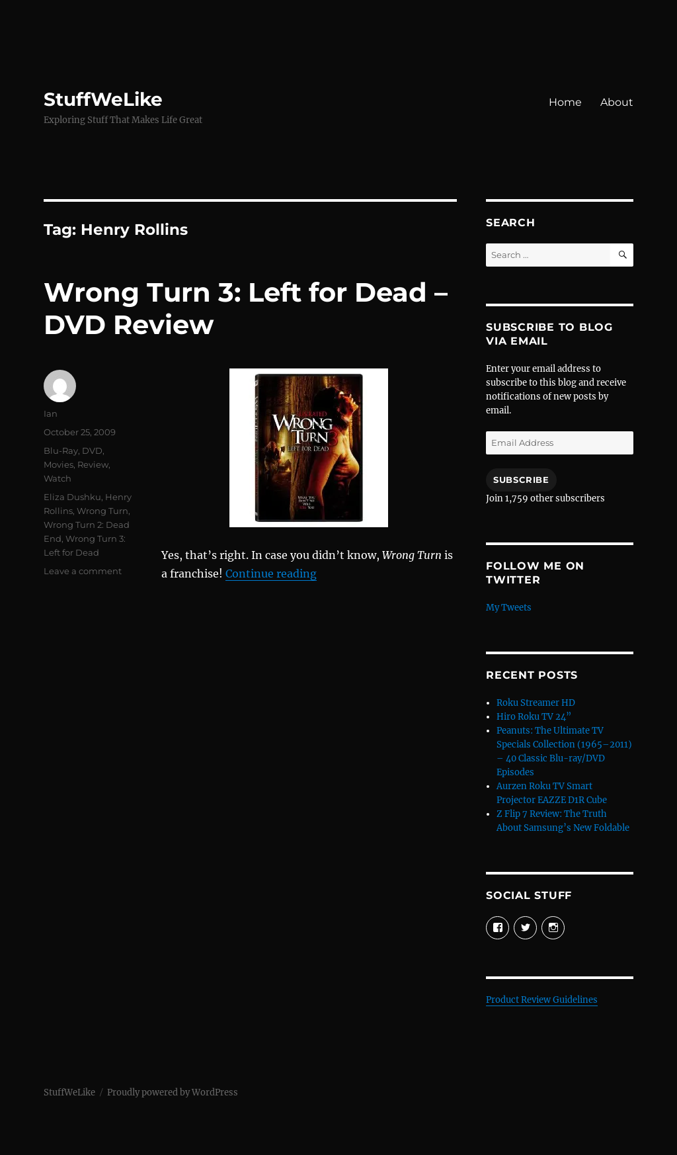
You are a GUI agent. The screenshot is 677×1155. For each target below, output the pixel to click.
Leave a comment (83, 571)
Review (92, 464)
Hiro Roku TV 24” (534, 716)
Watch (57, 478)
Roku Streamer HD (536, 702)
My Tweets (509, 607)
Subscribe (521, 479)
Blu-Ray (61, 450)
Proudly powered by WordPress (172, 1092)
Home (565, 102)
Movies (58, 464)
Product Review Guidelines (542, 999)
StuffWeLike (103, 99)
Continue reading (271, 573)
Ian (51, 413)
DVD (92, 450)
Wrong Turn (102, 510)
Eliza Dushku (72, 497)
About (616, 102)
